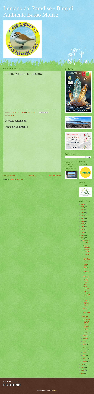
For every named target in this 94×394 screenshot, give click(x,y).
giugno (85, 347)
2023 (82, 212)
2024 (82, 210)
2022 (82, 215)
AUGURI (85, 242)
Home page (32, 176)
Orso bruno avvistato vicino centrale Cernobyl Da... (86, 280)
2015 (82, 235)
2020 (82, 221)
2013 (82, 364)
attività (12, 115)
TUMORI (85, 317)
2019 (82, 224)
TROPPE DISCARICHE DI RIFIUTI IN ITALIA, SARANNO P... (86, 291)
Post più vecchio (55, 176)
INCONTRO (86, 254)
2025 (82, 207)
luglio (84, 344)
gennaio (85, 361)
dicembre (85, 240)
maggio (85, 349)
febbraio (85, 358)
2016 (82, 232)
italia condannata (86, 309)
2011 (82, 370)
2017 (82, 229)
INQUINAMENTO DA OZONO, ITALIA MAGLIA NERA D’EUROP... (86, 324)
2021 (82, 218)
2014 (82, 238)
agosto (85, 341)
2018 (82, 226)
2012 (82, 367)
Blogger (54, 390)
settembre (85, 338)
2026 (82, 204)
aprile (84, 352)
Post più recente (9, 176)
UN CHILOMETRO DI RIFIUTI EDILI (86, 302)
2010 (82, 373)
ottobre (85, 335)
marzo (84, 355)
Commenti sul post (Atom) (16, 179)
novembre (85, 333)
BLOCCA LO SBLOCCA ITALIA (86, 260)
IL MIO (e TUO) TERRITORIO (86, 267)
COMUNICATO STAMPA (86, 246)
